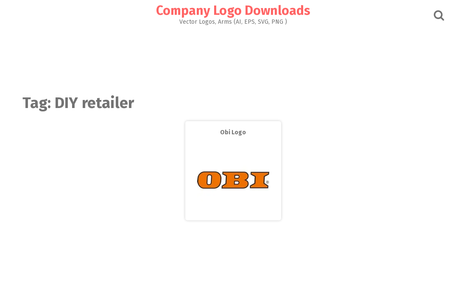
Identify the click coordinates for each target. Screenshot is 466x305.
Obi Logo (233, 132)
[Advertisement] (233, 57)
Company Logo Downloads (233, 10)
